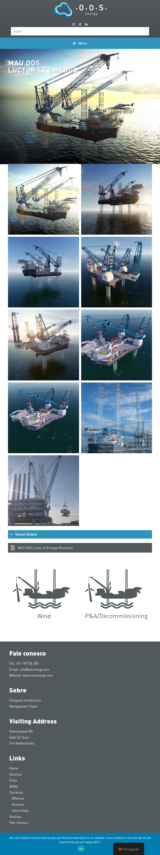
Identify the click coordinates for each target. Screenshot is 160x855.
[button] (80, 534)
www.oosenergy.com (38, 675)
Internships (19, 810)
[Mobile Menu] (80, 43)
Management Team (23, 706)
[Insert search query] (80, 31)
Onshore (16, 804)
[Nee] (155, 844)
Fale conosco (18, 822)
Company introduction (25, 700)
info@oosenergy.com (34, 669)
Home (13, 768)
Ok (81, 848)
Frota (13, 780)
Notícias (15, 816)
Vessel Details (26, 534)
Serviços (15, 774)
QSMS (13, 786)
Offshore (16, 798)
